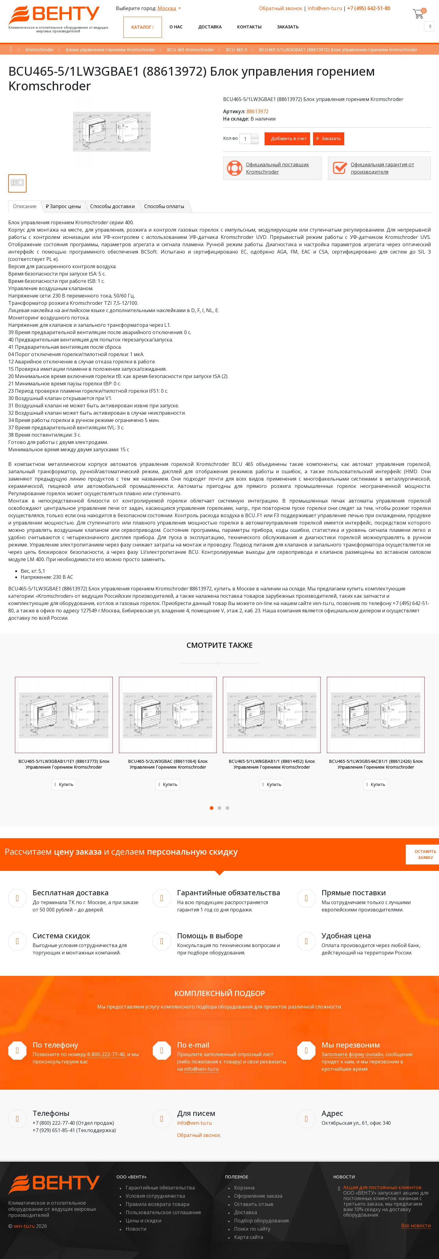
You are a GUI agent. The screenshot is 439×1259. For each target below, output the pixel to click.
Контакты (249, 27)
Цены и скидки (143, 1220)
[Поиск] (429, 26)
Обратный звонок (280, 8)
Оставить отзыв (253, 1204)
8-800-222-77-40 (106, 1054)
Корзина (244, 1187)
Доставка (210, 27)
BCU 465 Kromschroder (190, 49)
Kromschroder (39, 49)
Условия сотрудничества (155, 1195)
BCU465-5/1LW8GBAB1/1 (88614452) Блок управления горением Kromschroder (272, 764)
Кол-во (230, 138)
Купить (64, 784)
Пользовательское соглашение (163, 1212)
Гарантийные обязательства (160, 1187)
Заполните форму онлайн (352, 1054)
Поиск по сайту (252, 1228)
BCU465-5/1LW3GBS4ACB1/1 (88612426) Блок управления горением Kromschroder (376, 764)
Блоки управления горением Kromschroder (110, 49)
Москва (167, 8)
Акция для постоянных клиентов (382, 1187)
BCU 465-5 (236, 49)
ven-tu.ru (24, 1226)
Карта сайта (248, 1237)
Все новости (416, 1225)
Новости (136, 1228)
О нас (176, 27)
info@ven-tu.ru (325, 8)
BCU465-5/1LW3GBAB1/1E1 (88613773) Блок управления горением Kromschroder (63, 764)
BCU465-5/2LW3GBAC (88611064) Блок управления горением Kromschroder (168, 764)
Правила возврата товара (157, 1204)
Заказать (288, 27)
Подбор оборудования (261, 1220)
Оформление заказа (258, 1195)
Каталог (142, 27)
